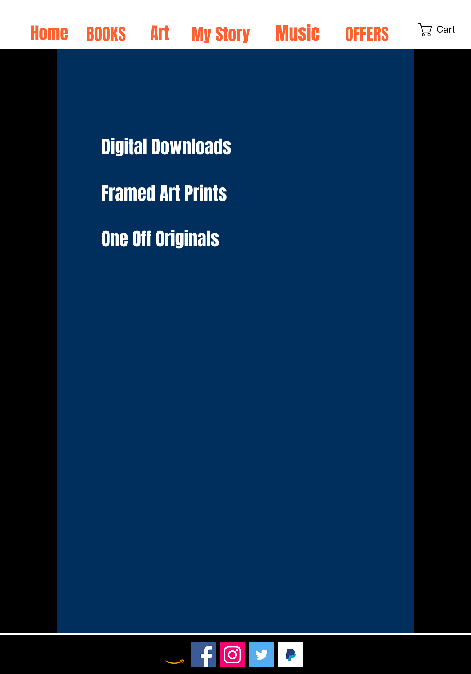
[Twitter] (261, 654)
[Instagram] (232, 654)
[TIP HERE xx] (290, 654)
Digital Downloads (168, 147)
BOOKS (106, 34)
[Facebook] (203, 654)
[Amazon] (174, 654)
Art (159, 33)
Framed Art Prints (164, 193)
